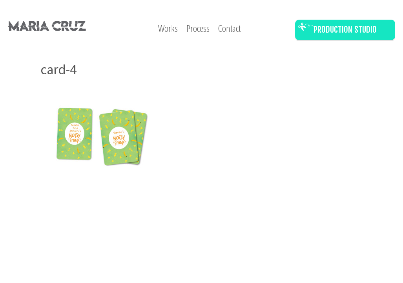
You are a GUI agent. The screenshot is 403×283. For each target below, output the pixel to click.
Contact (229, 30)
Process (198, 30)
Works (168, 30)
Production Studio (345, 29)
